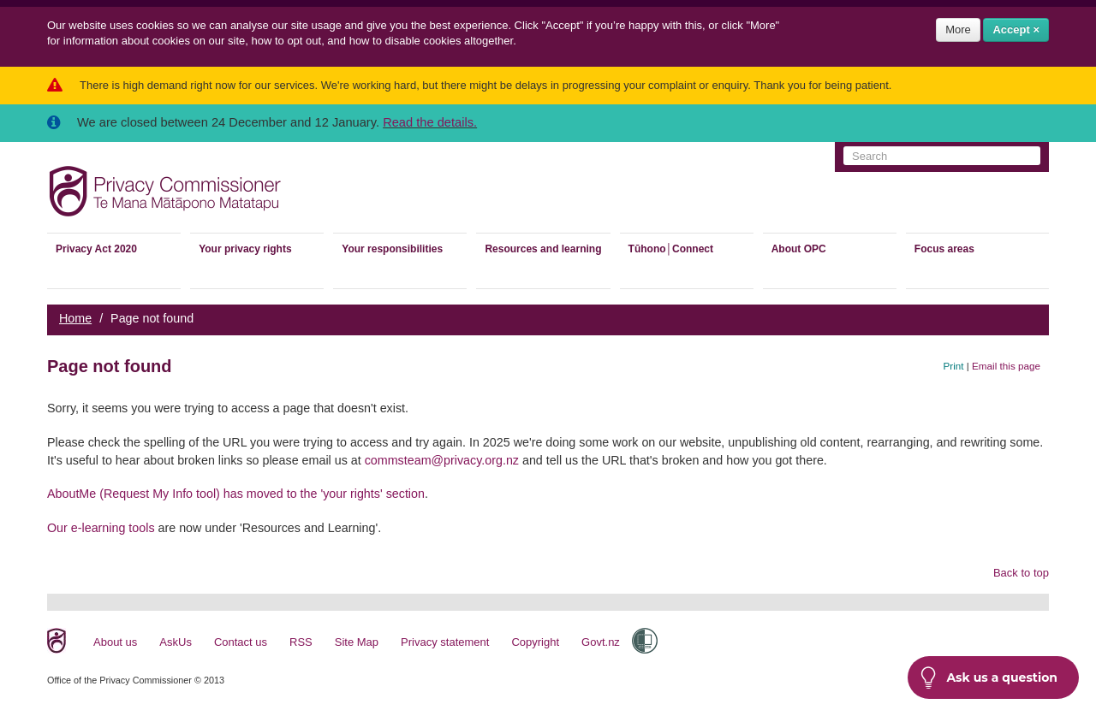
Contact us (240, 642)
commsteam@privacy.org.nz (442, 460)
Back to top (1021, 572)
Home (75, 318)
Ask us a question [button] (988, 677)
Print (954, 365)
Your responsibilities (392, 249)
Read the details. (430, 122)
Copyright (535, 642)
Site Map (356, 642)
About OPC (798, 249)
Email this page (1006, 365)
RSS (301, 642)
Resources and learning (543, 249)
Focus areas (944, 249)
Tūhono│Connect (670, 249)
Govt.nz (600, 642)
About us (115, 642)
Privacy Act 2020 (96, 249)
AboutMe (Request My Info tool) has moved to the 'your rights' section (236, 493)
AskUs (175, 642)
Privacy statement (445, 642)
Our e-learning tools (101, 528)
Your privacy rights (245, 249)
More (958, 29)
